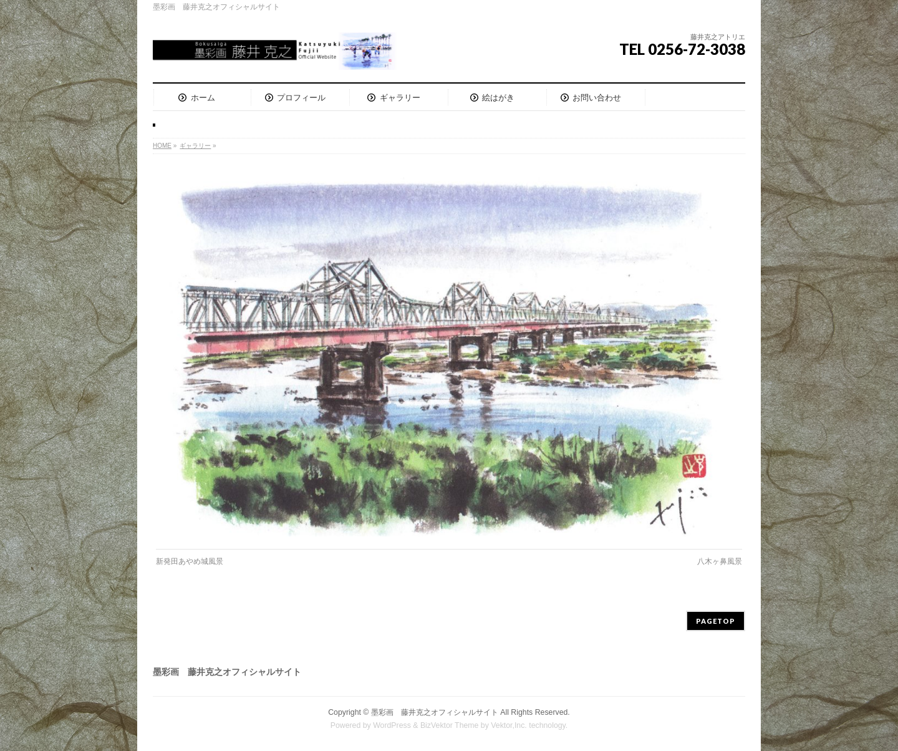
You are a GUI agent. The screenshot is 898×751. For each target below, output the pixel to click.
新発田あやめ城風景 (189, 561)
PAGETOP (715, 621)
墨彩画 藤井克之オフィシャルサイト (434, 712)
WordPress (392, 725)
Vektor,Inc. (509, 725)
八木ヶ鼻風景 (719, 561)
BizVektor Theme (449, 725)
